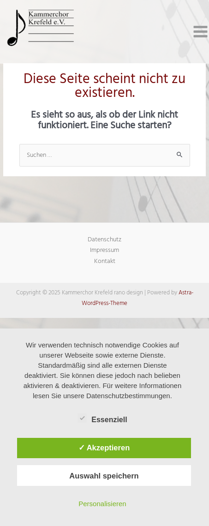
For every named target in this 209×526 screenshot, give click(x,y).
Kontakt (104, 261)
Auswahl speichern (103, 476)
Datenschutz (104, 240)
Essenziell (102, 418)
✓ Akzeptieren (104, 447)
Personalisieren (102, 504)
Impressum (104, 250)
